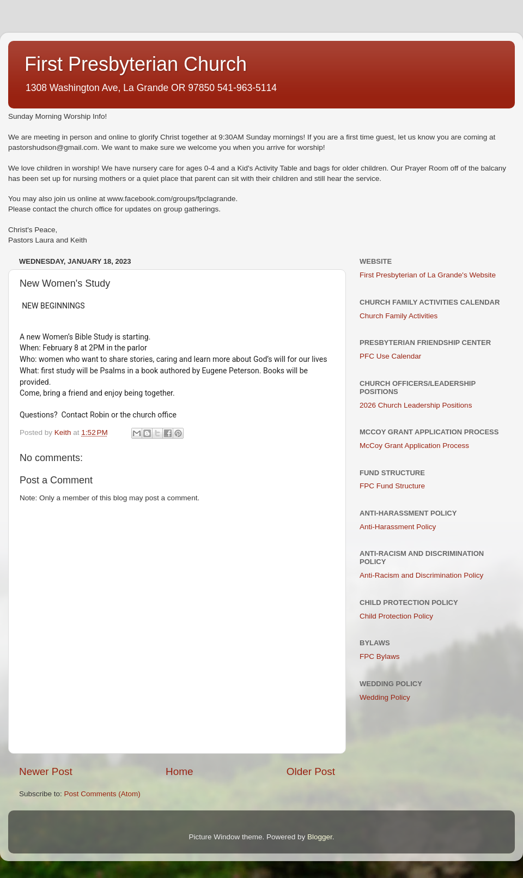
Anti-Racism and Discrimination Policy (421, 575)
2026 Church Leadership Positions (416, 405)
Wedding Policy (385, 697)
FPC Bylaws (380, 656)
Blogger (319, 837)
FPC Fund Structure (392, 486)
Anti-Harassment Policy (398, 527)
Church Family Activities (398, 316)
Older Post (311, 771)
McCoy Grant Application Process (414, 445)
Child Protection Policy (396, 616)
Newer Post (45, 771)
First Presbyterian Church (136, 64)
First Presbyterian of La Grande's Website (428, 275)
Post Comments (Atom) (102, 794)
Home (179, 771)
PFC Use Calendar (390, 356)
